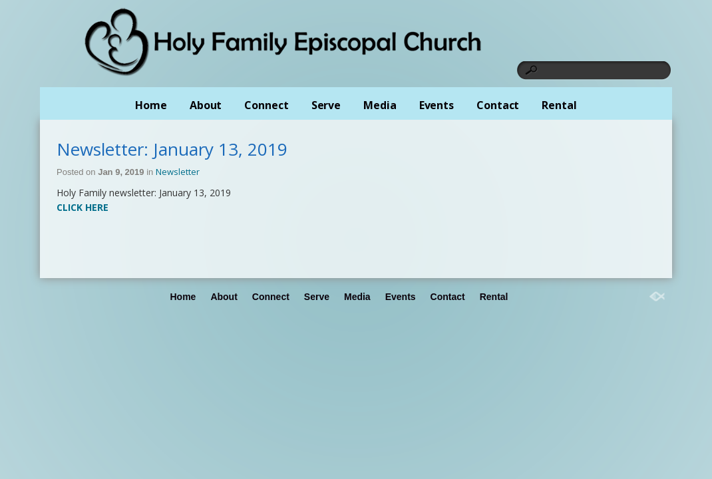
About (206, 105)
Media (380, 105)
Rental (559, 105)
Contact (497, 105)
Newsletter (178, 172)
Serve (326, 105)
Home (151, 105)
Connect (266, 105)
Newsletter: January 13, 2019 (172, 149)
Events (436, 105)
